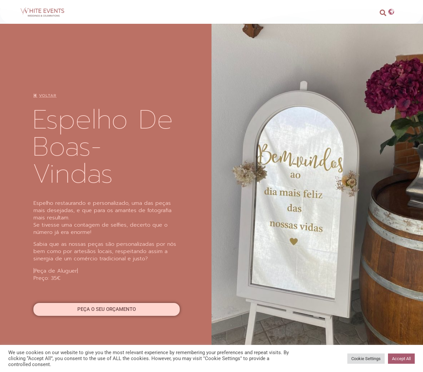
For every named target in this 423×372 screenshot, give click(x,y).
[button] (383, 13)
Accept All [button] (401, 358)
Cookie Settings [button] (366, 358)
